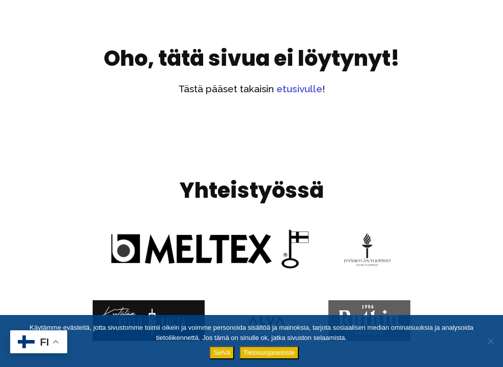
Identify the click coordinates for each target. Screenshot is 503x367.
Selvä (221, 352)
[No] (490, 341)
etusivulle (299, 88)
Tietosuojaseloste (269, 352)
